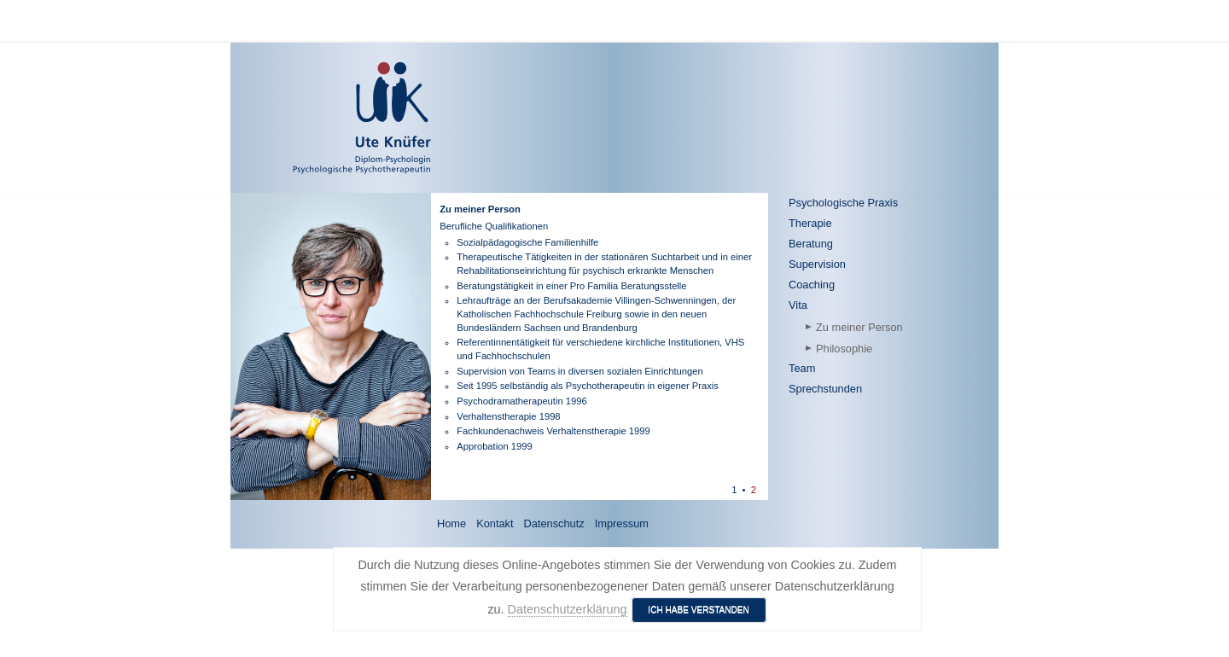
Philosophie (844, 348)
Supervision (817, 264)
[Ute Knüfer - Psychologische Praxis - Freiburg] (312, 117)
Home (451, 523)
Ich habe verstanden (698, 609)
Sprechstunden (825, 388)
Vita (798, 305)
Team (802, 368)
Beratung (811, 243)
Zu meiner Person (859, 327)
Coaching (812, 284)
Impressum (622, 523)
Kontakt (494, 523)
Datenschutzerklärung (567, 609)
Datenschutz (554, 523)
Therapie (810, 223)
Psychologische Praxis (843, 202)
